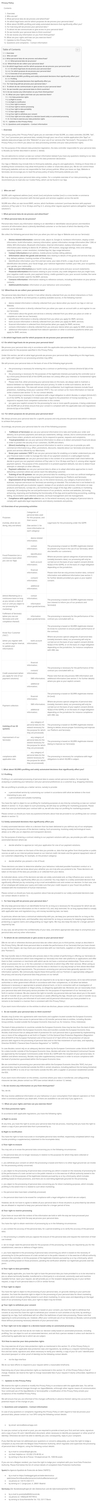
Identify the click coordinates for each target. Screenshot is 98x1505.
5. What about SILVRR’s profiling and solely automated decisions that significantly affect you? (42, 76)
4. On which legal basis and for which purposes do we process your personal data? (38, 66)
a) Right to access (15, 99)
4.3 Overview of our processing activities (22, 74)
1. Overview (9, 53)
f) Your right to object (17, 112)
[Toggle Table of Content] (76, 50)
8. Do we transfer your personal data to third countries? (27, 89)
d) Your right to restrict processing (21, 107)
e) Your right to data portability (20, 109)
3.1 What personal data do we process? (22, 61)
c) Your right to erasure (17, 104)
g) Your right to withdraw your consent (23, 114)
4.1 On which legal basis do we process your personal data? (29, 69)
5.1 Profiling (12, 79)
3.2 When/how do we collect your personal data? (24, 63)
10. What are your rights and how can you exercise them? (29, 94)
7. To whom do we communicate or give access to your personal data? (33, 86)
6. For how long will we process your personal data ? (26, 84)
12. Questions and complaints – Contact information (26, 124)
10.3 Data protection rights (18, 97)
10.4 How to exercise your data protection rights (27, 119)
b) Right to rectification (17, 102)
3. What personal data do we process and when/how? (26, 58)
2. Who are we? (11, 56)
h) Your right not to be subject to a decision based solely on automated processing (39, 116)
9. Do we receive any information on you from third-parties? (30, 92)
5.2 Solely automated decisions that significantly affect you (29, 81)
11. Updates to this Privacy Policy (19, 121)
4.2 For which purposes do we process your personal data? (29, 71)
